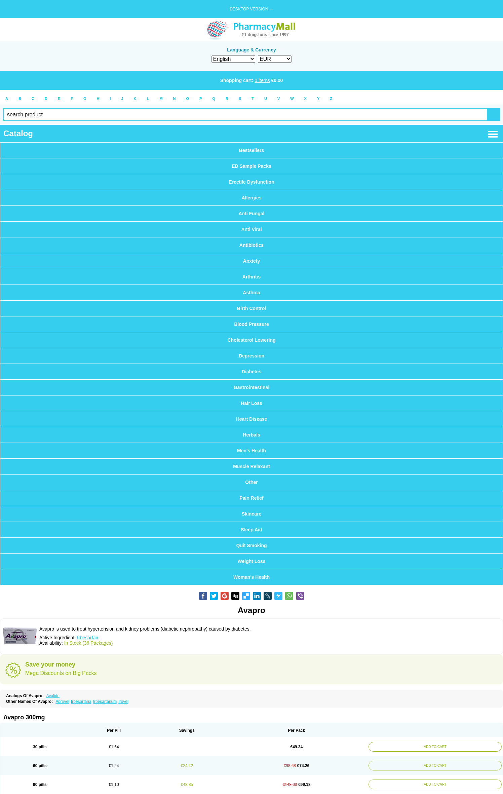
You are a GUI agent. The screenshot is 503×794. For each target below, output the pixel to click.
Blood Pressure (251, 324)
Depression (251, 355)
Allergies (251, 197)
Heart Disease (251, 419)
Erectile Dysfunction (251, 182)
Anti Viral (251, 229)
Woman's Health (251, 577)
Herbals (251, 435)
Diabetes (251, 371)
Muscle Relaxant (251, 466)
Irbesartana (81, 701)
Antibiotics (251, 245)
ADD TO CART (433, 747)
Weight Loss (252, 561)
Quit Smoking (251, 545)
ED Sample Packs (251, 166)
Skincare (251, 514)
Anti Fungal (252, 213)
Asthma (251, 292)
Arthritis (251, 276)
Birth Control (251, 308)
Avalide (53, 695)
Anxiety (251, 261)
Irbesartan (87, 637)
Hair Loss (251, 403)
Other (251, 482)
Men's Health (251, 450)
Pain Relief (251, 498)
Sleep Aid (251, 529)
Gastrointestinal (252, 387)
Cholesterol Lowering (251, 340)
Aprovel (62, 701)
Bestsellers (251, 150)
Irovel (123, 701)
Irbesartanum (105, 701)
